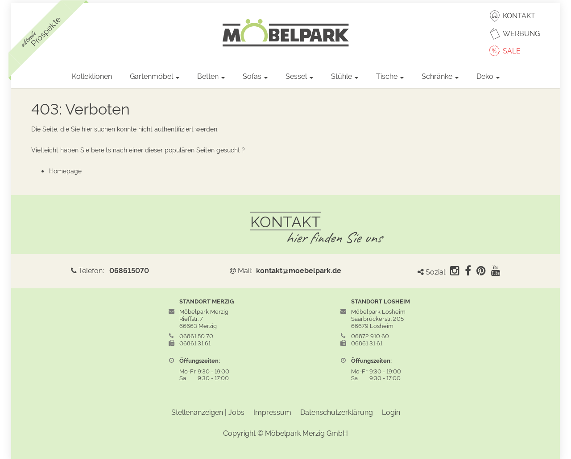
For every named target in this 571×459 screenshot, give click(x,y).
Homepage (65, 170)
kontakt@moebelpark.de (298, 270)
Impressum (272, 412)
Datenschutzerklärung (336, 412)
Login (391, 412)
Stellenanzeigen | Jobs (207, 412)
